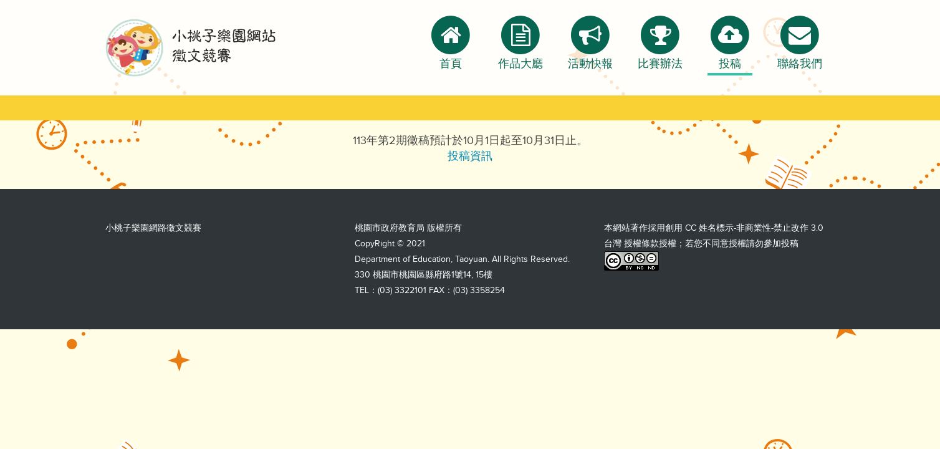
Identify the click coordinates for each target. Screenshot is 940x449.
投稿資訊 (470, 156)
